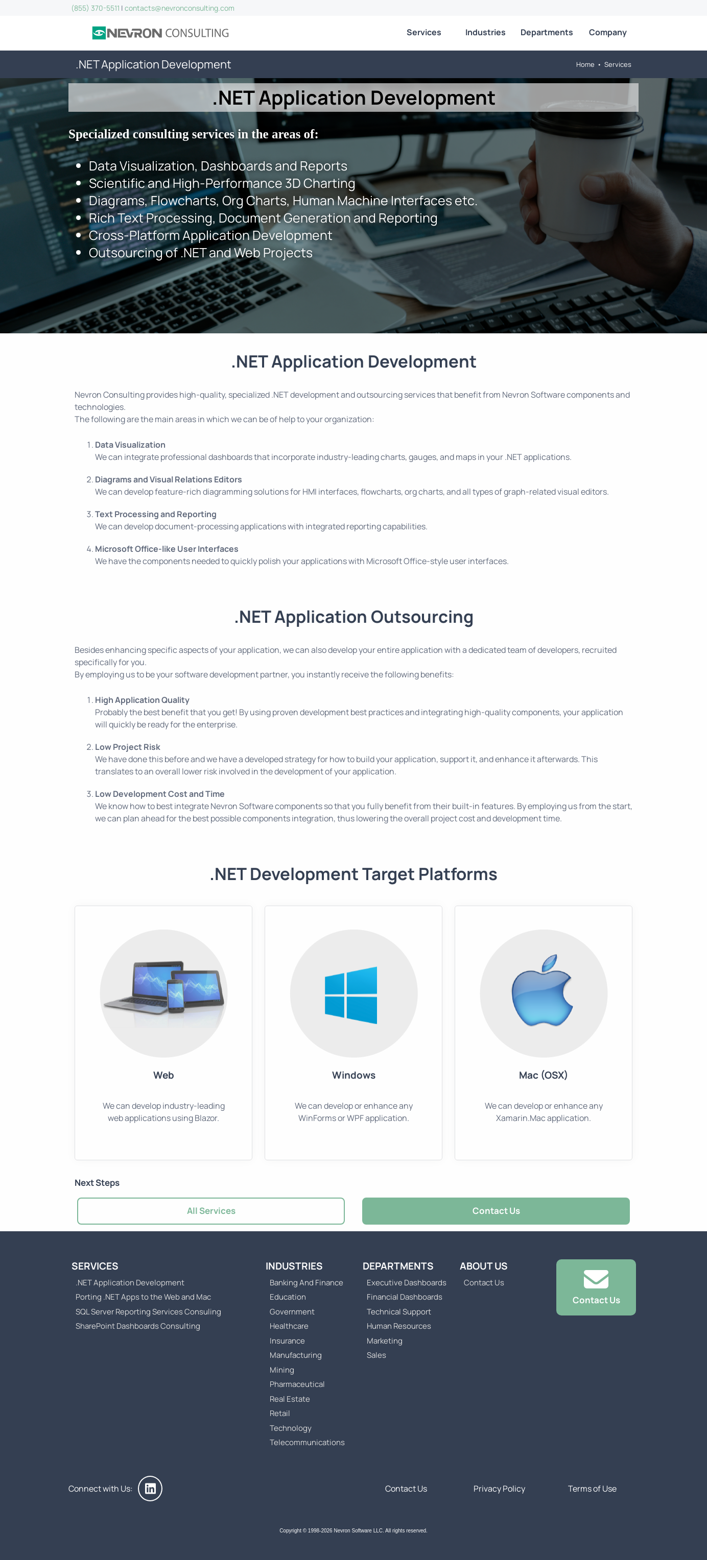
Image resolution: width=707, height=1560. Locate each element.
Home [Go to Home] (585, 64)
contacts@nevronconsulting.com (179, 8)
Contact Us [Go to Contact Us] (496, 1210)
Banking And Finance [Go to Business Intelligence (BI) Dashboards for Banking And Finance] (306, 1282)
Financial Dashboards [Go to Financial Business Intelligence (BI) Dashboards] (404, 1296)
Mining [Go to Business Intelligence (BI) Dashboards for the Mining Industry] (282, 1369)
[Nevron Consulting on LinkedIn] (150, 1488)
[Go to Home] (160, 33)
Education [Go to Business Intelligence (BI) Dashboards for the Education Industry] (288, 1296)
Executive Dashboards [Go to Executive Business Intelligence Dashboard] (406, 1282)
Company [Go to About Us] (608, 32)
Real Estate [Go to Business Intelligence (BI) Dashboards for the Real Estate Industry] (290, 1399)
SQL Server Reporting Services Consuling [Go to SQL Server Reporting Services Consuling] (148, 1311)
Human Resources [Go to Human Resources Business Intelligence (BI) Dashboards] (399, 1326)
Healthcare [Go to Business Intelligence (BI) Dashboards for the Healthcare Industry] (289, 1326)
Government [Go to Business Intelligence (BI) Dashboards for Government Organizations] (292, 1311)
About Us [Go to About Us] (484, 1266)
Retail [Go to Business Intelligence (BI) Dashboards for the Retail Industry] (280, 1413)
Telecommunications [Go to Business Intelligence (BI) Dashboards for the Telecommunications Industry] (307, 1442)
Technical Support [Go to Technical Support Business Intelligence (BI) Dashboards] (399, 1311)
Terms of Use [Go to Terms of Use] (592, 1488)
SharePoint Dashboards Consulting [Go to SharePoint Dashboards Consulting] (138, 1326)
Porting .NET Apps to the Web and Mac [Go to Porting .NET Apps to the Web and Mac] (143, 1296)
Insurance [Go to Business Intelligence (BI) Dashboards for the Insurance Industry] (287, 1340)
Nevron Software (533, 394)
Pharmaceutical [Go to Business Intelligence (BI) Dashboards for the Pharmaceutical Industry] (297, 1384)
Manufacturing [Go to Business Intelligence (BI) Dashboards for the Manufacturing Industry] (296, 1355)
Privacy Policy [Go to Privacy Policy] (499, 1488)
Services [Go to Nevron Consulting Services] (424, 32)
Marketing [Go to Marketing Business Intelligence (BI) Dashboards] (385, 1340)
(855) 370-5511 (95, 8)
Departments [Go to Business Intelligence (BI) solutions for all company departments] (547, 32)
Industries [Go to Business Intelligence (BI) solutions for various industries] (485, 32)
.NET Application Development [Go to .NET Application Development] (130, 1282)
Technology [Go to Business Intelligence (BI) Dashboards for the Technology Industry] (291, 1428)
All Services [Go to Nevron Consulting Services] (211, 1210)
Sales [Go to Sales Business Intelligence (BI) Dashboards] (376, 1355)
